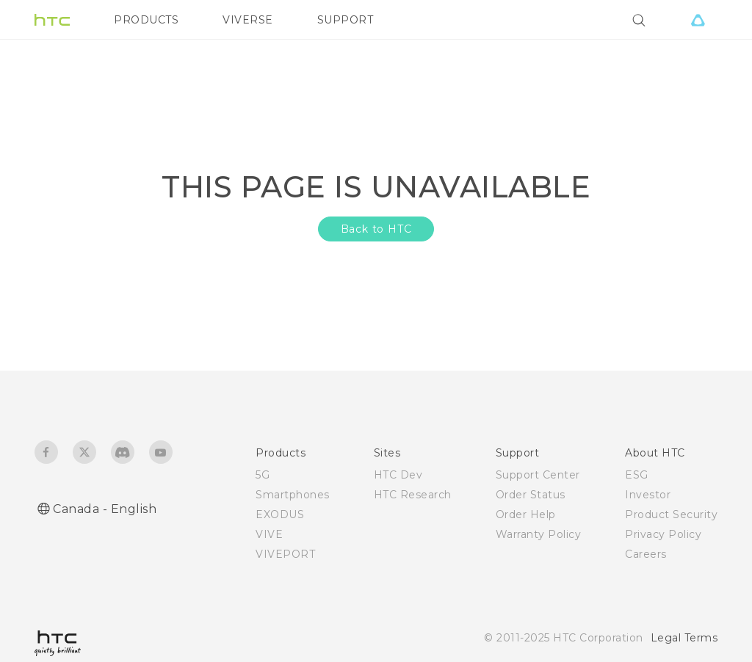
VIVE (269, 534)
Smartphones (293, 494)
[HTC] (52, 20)
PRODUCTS (146, 19)
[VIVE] (697, 19)
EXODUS (280, 514)
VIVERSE (248, 19)
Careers (646, 554)
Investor (647, 494)
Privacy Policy (663, 534)
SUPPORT (345, 19)
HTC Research (413, 494)
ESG (636, 474)
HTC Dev (398, 474)
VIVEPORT (285, 554)
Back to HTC (376, 229)
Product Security (671, 514)
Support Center (538, 474)
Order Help (526, 514)
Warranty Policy (539, 534)
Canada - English (104, 509)
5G (263, 474)
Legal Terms (684, 637)
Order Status (530, 494)
